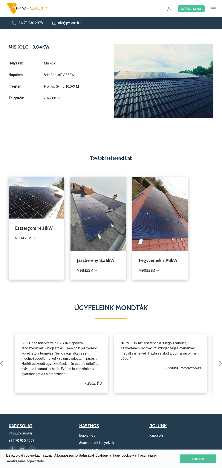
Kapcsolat (156, 435)
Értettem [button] (197, 458)
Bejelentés (87, 435)
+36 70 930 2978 (28, 23)
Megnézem (25, 238)
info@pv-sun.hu (66, 23)
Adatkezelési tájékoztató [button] (25, 461)
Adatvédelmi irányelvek (96, 443)
